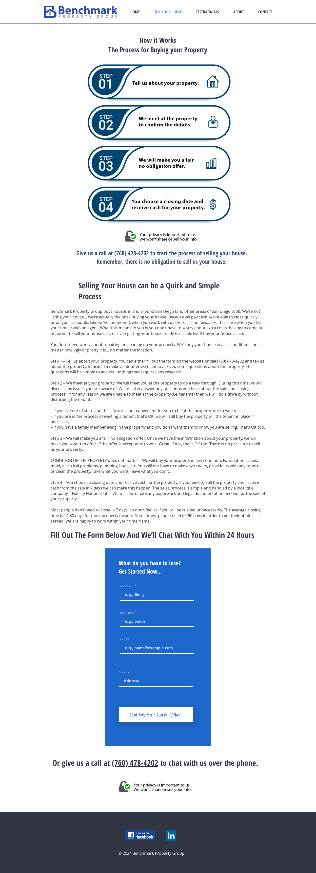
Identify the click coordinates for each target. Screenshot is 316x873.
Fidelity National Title (91, 493)
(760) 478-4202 (131, 253)
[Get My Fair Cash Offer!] (156, 714)
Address (124, 672)
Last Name (127, 612)
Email (123, 639)
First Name (127, 586)
